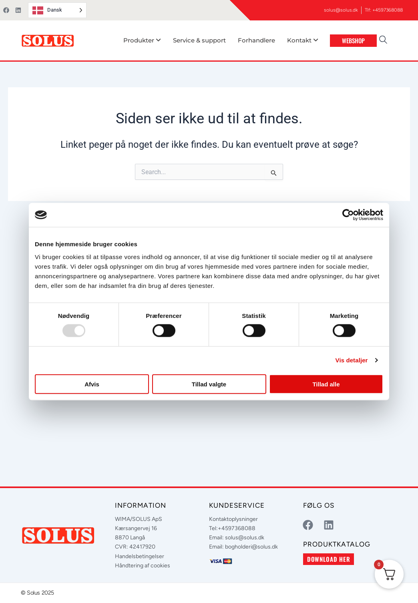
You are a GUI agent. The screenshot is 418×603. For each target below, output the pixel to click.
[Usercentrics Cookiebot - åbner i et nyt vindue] (348, 215)
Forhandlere (256, 40)
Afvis (91, 383)
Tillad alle (326, 383)
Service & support (199, 40)
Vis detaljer (352, 360)
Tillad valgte (209, 383)
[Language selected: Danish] (57, 10)
